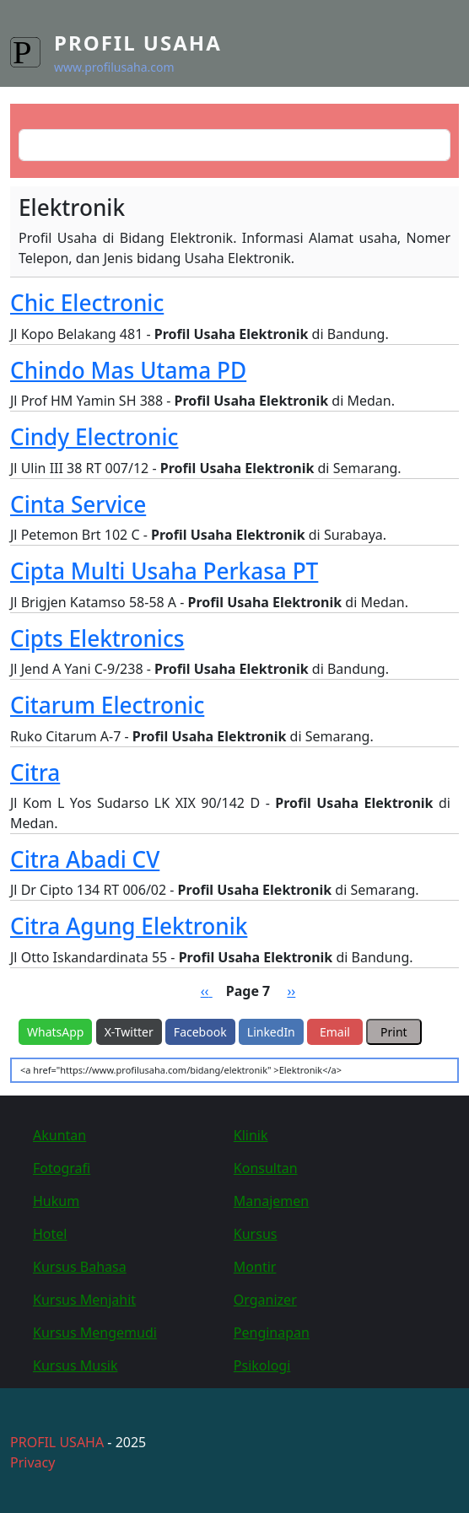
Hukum (56, 1201)
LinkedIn (271, 1032)
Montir (255, 1266)
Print (393, 1032)
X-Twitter (129, 1032)
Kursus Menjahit (84, 1299)
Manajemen (271, 1201)
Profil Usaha (138, 43)
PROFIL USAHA (57, 1442)
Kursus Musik (75, 1365)
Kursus (256, 1234)
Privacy (32, 1462)
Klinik (251, 1135)
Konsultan (266, 1168)
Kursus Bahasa (80, 1266)
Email (335, 1032)
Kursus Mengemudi (95, 1332)
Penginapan (272, 1332)
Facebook (200, 1032)
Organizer (265, 1299)
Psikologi (262, 1365)
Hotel (50, 1234)
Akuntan (59, 1135)
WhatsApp (55, 1032)
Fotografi (61, 1168)
